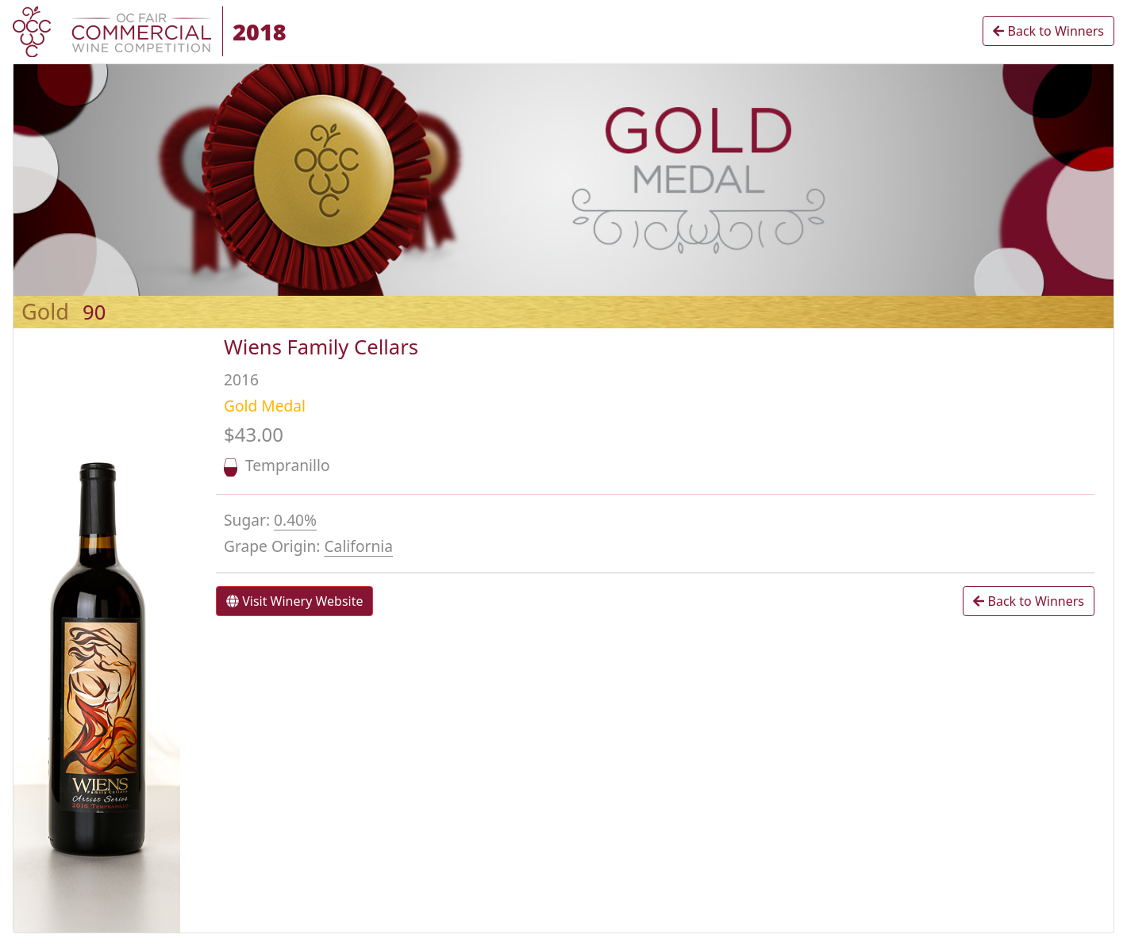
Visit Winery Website (294, 601)
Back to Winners (1048, 31)
